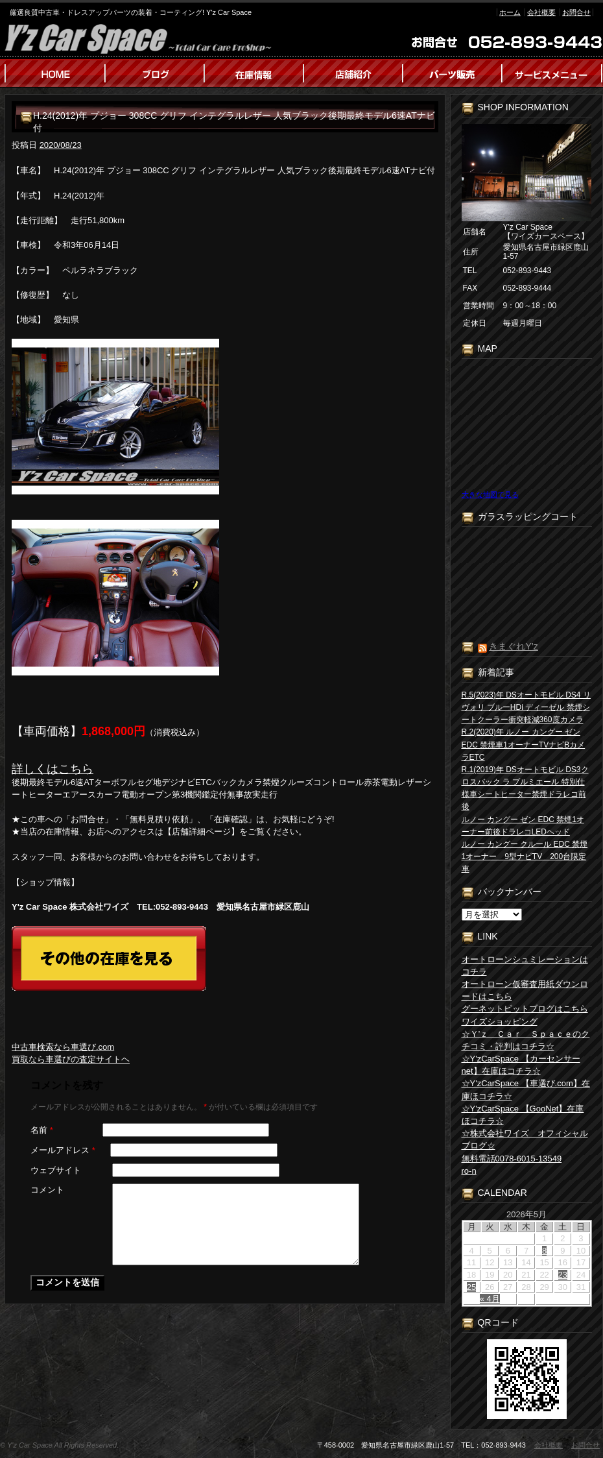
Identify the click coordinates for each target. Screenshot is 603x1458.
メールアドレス (62, 1150)
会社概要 (541, 12)
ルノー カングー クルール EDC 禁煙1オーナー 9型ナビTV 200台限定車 (525, 856)
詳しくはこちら (52, 768)
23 (562, 1275)
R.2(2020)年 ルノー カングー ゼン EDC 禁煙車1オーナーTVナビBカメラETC (523, 744)
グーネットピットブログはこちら (525, 1009)
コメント (47, 1190)
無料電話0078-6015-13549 (512, 1158)
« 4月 (490, 1299)
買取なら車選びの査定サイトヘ (71, 1059)
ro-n (469, 1171)
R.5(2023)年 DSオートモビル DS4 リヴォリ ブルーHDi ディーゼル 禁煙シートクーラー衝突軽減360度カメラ (526, 707)
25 (471, 1287)
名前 (41, 1130)
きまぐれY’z (513, 646)
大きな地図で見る (490, 494)
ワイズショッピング (500, 1022)
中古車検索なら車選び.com (63, 1047)
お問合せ (576, 12)
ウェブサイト (55, 1170)
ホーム (510, 12)
